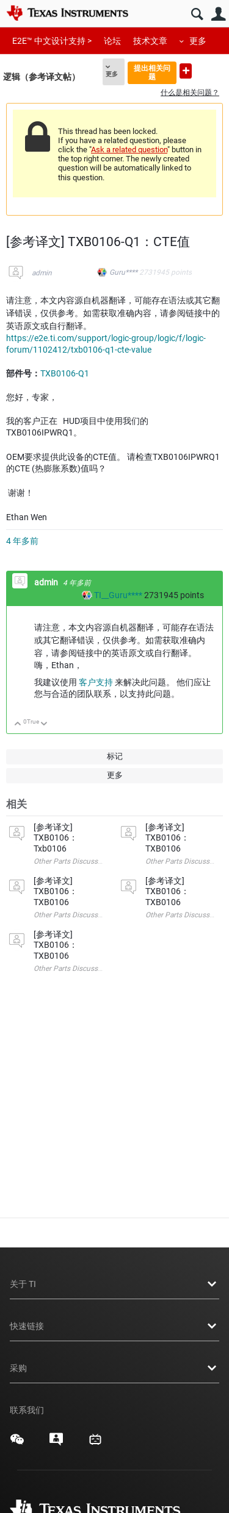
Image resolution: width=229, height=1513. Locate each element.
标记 (115, 756)
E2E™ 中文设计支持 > (52, 41)
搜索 (197, 14)
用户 (218, 14)
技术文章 (150, 41)
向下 (44, 724)
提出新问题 (186, 71)
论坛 (112, 41)
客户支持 (96, 682)
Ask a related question (129, 149)
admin (42, 273)
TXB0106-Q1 (64, 373)
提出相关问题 (152, 72)
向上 (18, 724)
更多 (197, 41)
